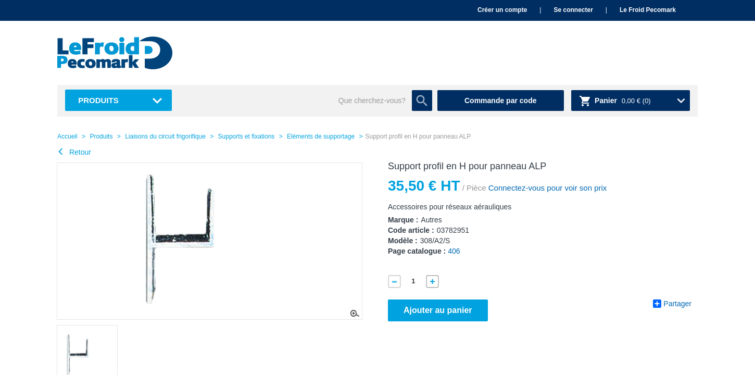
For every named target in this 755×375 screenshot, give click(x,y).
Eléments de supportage (321, 136)
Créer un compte (502, 10)
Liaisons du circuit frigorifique (165, 136)
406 (454, 251)
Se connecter (573, 10)
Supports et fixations (246, 136)
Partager (672, 303)
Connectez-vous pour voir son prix (546, 187)
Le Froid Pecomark (648, 10)
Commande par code (500, 100)
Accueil (67, 136)
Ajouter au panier (438, 310)
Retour (74, 152)
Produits (98, 100)
